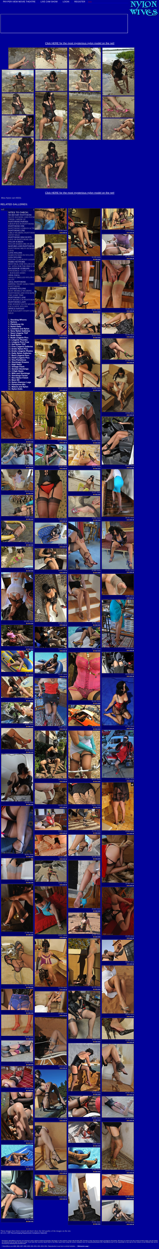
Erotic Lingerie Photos (49, 351)
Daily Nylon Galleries (48, 353)
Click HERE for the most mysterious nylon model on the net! (79, 43)
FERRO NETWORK (43, 262)
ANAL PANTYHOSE (44, 282)
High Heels (44, 364)
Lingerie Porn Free (47, 342)
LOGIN (66, 1)
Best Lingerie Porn (47, 355)
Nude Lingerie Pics (46, 338)
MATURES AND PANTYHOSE (48, 246)
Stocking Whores (45, 320)
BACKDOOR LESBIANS (45, 268)
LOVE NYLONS (42, 253)
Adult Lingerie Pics (47, 358)
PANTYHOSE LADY (44, 302)
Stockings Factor (47, 376)
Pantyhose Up (44, 324)
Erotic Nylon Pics (47, 349)
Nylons (40, 322)
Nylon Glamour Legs (48, 382)
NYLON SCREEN (42, 242)
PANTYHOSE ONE (43, 226)
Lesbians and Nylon (46, 329)
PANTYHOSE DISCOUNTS (46, 237)
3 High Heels (44, 371)
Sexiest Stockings (47, 369)
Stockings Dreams (47, 362)
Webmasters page (83, 1247)
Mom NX (42, 380)
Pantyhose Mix (45, 384)
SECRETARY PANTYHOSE (47, 215)
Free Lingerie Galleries (49, 347)
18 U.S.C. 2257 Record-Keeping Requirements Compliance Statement (23, 1234)
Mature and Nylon (47, 387)
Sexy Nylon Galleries (47, 331)
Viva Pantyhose (46, 360)
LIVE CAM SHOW (49, 1)
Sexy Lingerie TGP (46, 333)
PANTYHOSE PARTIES (45, 222)
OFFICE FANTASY (43, 309)
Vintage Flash (45, 367)
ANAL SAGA (40, 275)
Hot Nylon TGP (46, 344)
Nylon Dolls (44, 389)
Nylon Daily (42, 326)
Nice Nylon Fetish (47, 378)
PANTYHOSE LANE (44, 297)
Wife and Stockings (48, 373)
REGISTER (79, 1)
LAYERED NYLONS (44, 288)
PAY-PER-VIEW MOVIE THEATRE (19, 1)
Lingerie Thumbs (47, 340)
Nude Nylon (42, 335)
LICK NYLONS (41, 257)
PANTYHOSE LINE (43, 230)
